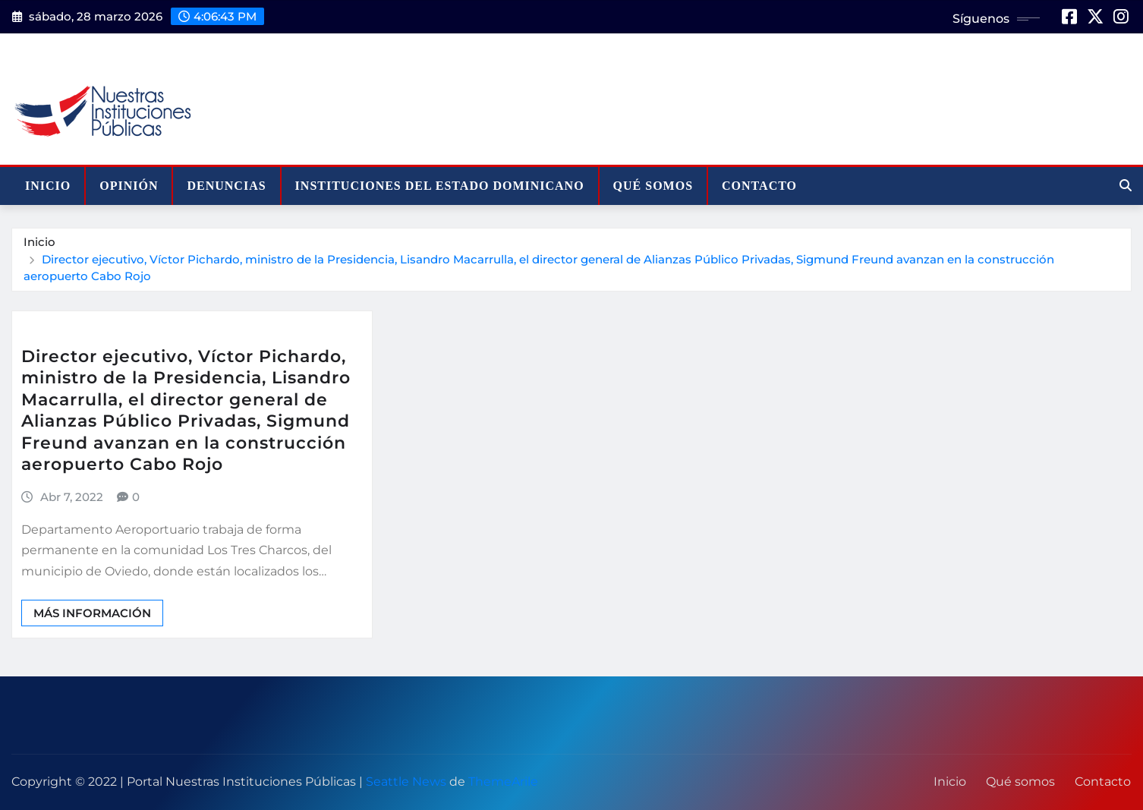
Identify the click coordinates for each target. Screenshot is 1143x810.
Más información (92, 613)
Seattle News (406, 781)
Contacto (759, 185)
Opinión (128, 185)
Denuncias (226, 185)
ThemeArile (503, 781)
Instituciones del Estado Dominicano (439, 185)
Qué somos (653, 185)
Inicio (48, 185)
